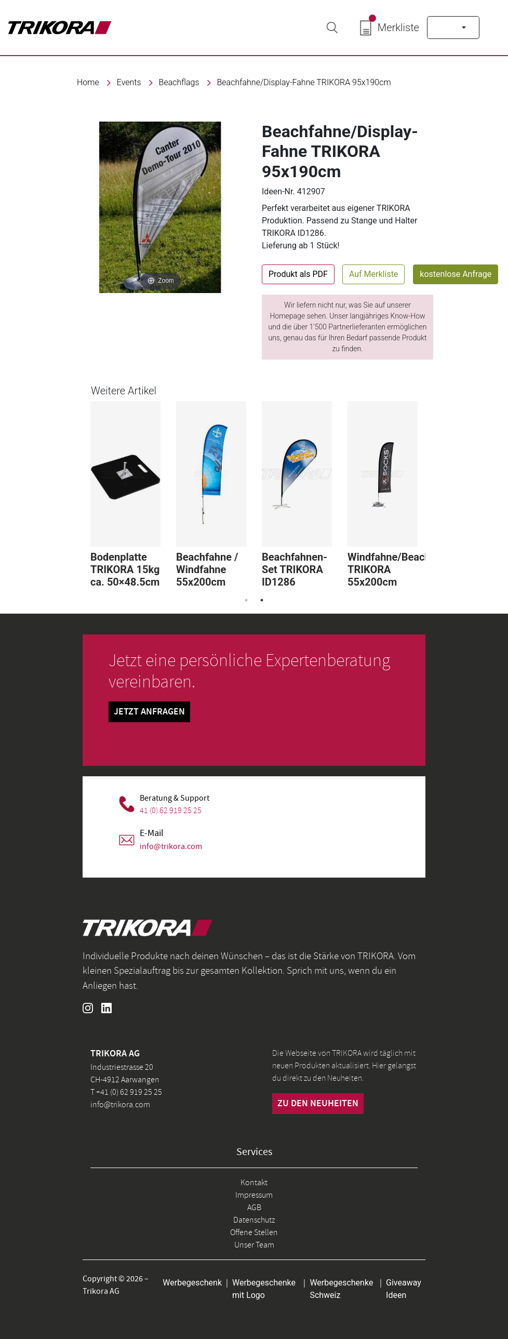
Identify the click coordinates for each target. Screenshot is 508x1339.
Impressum (254, 1195)
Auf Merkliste (373, 274)
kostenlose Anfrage (455, 274)
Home (88, 82)
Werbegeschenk (192, 1283)
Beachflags (179, 82)
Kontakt (254, 1182)
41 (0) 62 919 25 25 (171, 810)
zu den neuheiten (317, 1103)
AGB (254, 1207)
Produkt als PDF (298, 274)
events (129, 82)
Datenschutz (254, 1220)
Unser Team (254, 1245)
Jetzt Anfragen (149, 712)
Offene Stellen (254, 1232)
